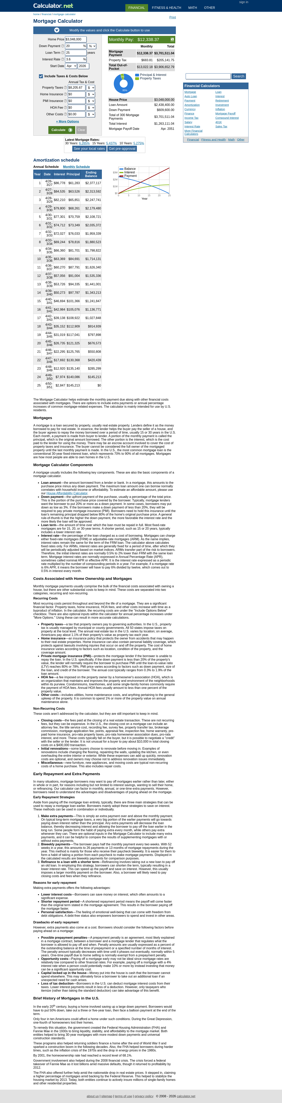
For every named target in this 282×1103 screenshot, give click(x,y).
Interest (220, 96)
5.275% (138, 143)
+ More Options (67, 121)
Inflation (220, 109)
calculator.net (186, 1096)
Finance (189, 113)
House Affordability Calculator (67, 493)
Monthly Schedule (76, 166)
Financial (193, 139)
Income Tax (191, 117)
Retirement (222, 100)
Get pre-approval (122, 149)
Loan (218, 92)
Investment (222, 104)
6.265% (84, 143)
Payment (189, 100)
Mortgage (190, 92)
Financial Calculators (202, 86)
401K (218, 122)
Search (238, 76)
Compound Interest (227, 117)
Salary (188, 122)
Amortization (192, 104)
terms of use (123, 1096)
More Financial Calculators (193, 132)
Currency (190, 109)
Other (241, 139)
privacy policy (144, 1096)
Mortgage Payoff (225, 113)
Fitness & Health (166, 7)
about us (93, 1096)
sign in (243, 2)
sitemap (106, 1096)
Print (172, 17)
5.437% (111, 143)
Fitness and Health (213, 139)
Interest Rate (192, 126)
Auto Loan (190, 96)
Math (231, 139)
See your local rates (89, 149)
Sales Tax (221, 126)
